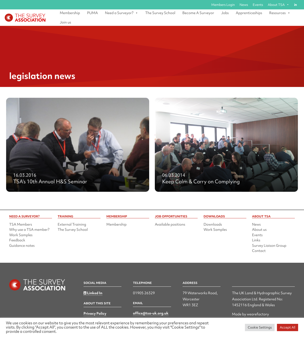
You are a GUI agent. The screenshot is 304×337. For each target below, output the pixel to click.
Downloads (213, 224)
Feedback (17, 240)
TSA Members (20, 224)
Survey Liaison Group (269, 245)
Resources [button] (279, 13)
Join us (65, 22)
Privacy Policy (95, 313)
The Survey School (160, 13)
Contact (259, 250)
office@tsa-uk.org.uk (150, 313)
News (244, 5)
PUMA (92, 13)
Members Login (223, 5)
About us (259, 229)
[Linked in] (295, 4)
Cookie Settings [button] (260, 327)
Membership (70, 13)
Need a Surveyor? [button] (121, 13)
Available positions (170, 224)
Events (258, 5)
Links (256, 240)
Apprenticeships (249, 13)
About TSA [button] (278, 4)
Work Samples (20, 235)
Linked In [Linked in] (93, 293)
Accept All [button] (287, 327)
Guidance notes (22, 245)
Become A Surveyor (198, 13)
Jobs (225, 13)
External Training (72, 224)
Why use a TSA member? (29, 229)
